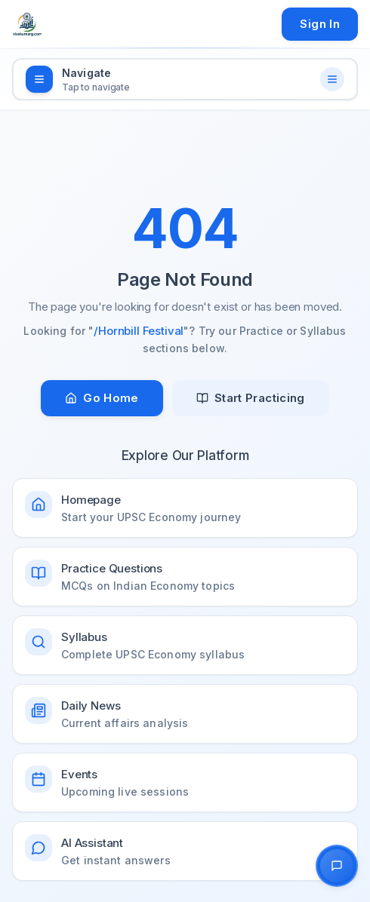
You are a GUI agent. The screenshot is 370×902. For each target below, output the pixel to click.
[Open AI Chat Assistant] (337, 866)
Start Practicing (250, 398)
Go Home (102, 398)
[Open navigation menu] (185, 79)
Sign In (320, 24)
